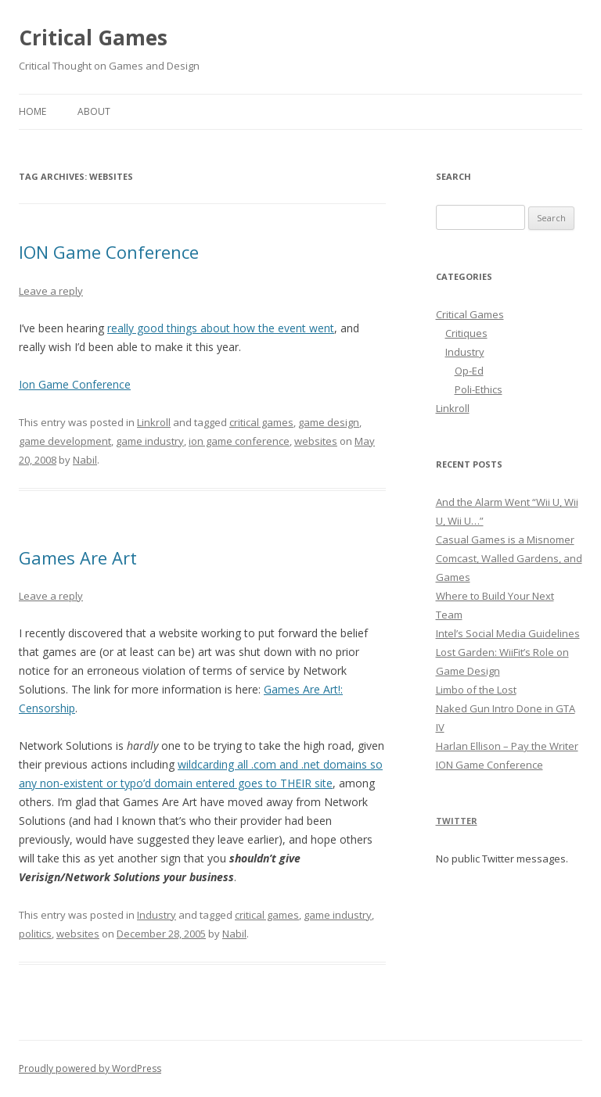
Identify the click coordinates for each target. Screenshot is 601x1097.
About (93, 111)
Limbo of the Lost (476, 690)
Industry (156, 915)
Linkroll (154, 422)
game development (65, 441)
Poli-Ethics (478, 389)
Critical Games (93, 37)
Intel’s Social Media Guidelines (508, 633)
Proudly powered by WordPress (90, 1068)
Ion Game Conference (75, 384)
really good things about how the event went (220, 328)
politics (35, 934)
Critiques (466, 333)
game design (328, 422)
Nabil (85, 460)
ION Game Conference (109, 251)
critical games (261, 422)
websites (315, 441)
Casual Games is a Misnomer (505, 539)
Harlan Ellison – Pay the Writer (507, 746)
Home (32, 111)
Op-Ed (469, 371)
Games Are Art (78, 557)
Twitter (456, 820)
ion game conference (239, 441)
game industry (150, 441)
